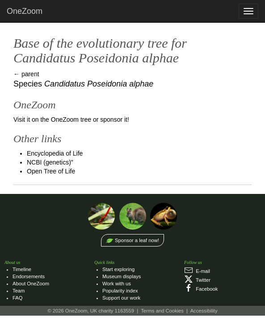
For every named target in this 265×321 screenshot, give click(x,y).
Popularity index (120, 290)
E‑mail (197, 271)
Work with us (116, 283)
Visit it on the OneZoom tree (52, 119)
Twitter (197, 280)
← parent (26, 74)
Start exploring (118, 269)
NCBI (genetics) (49, 162)
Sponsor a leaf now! (137, 240)
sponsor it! (114, 119)
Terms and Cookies (162, 310)
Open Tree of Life (51, 171)
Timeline (22, 269)
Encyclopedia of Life (55, 153)
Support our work (121, 297)
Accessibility (204, 310)
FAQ (17, 297)
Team (19, 290)
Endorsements (29, 276)
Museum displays (121, 276)
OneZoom (24, 11)
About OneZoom (31, 283)
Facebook (201, 289)
